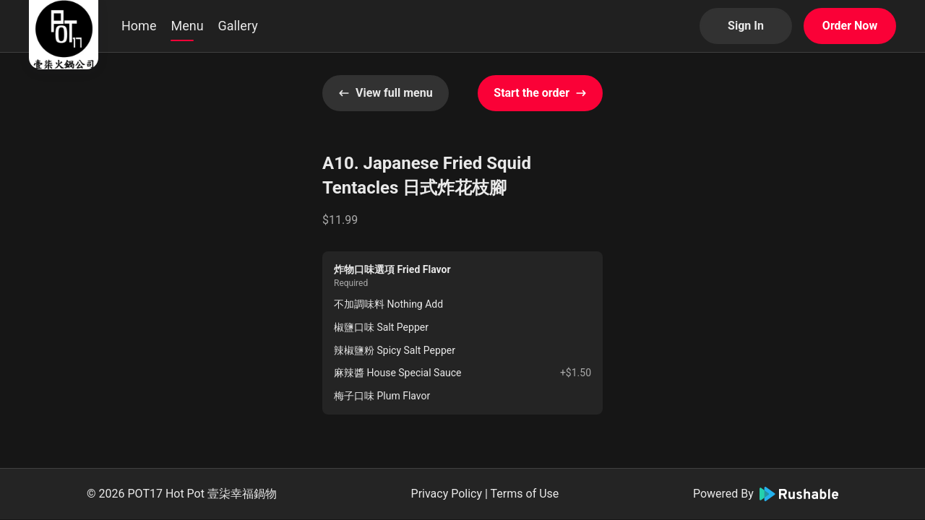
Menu (187, 25)
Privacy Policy (447, 493)
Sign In (746, 25)
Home (138, 25)
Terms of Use (525, 493)
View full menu (385, 93)
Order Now (849, 25)
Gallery (238, 25)
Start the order (540, 93)
